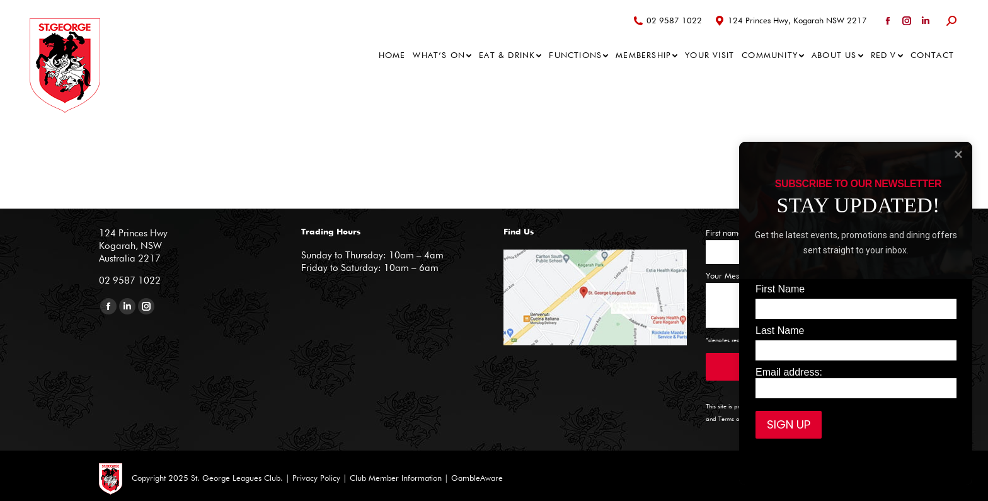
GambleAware (477, 479)
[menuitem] (392, 56)
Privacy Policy (316, 479)
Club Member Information (394, 479)
